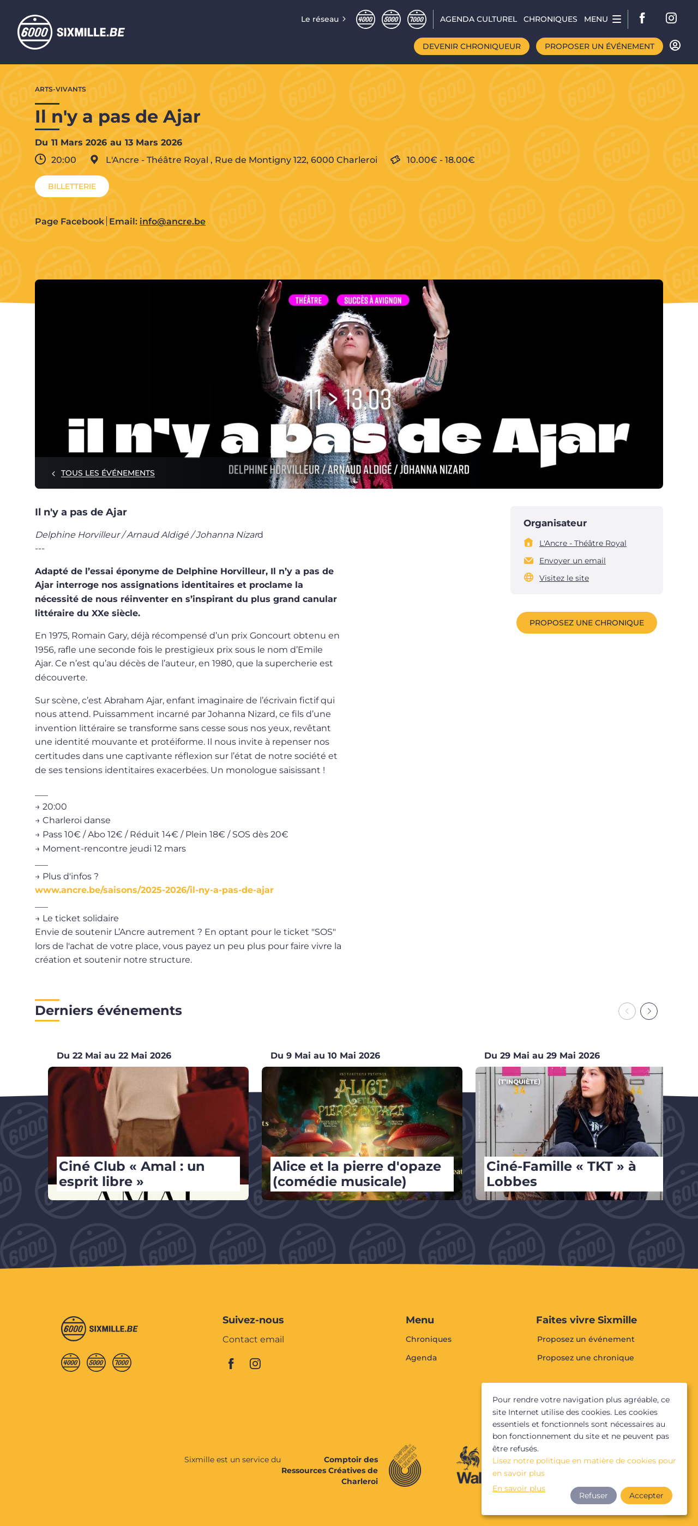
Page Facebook (69, 221)
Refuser (593, 1495)
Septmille (416, 19)
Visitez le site (564, 578)
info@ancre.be (173, 221)
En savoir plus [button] (518, 1488)
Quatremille (365, 19)
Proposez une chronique (586, 623)
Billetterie (72, 186)
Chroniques (429, 1339)
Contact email (253, 1340)
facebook (645, 19)
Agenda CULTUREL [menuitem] (478, 19)
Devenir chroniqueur (472, 46)
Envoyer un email (572, 561)
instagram (672, 19)
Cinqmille (391, 19)
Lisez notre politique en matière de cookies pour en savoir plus (584, 1467)
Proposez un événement (586, 1339)
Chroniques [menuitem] (550, 19)
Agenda (421, 1357)
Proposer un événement (599, 46)
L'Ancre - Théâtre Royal (583, 543)
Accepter (646, 1495)
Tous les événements (108, 473)
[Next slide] (649, 1011)
